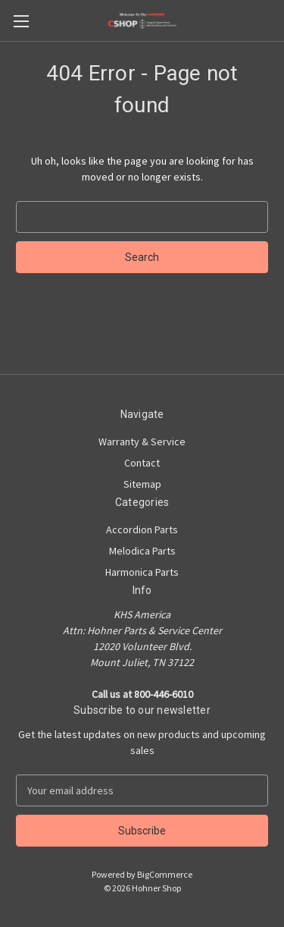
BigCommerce (164, 874)
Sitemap (142, 484)
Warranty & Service (142, 441)
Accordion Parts (142, 529)
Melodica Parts (142, 551)
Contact (142, 463)
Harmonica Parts (142, 572)
